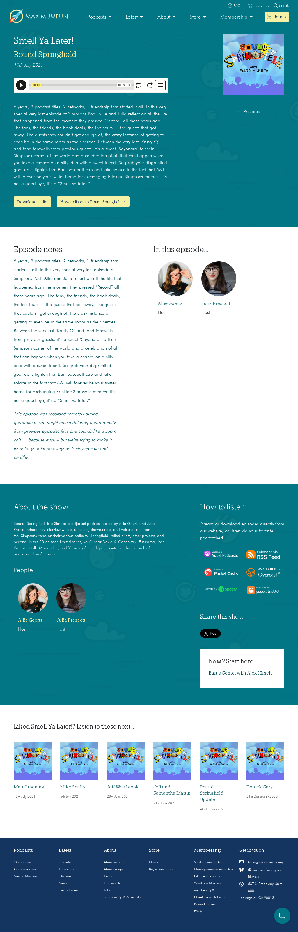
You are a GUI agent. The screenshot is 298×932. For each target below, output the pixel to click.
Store (195, 17)
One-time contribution (210, 897)
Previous (248, 111)
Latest (132, 17)
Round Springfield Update (212, 793)
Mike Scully (72, 787)
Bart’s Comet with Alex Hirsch (240, 673)
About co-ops (114, 869)
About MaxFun (114, 862)
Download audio (32, 201)
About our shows (26, 869)
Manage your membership (213, 869)
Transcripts (67, 869)
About (163, 17)
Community (112, 883)
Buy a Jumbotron (161, 869)
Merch (153, 862)
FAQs (198, 911)
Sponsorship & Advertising (123, 897)
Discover (65, 876)
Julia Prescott (215, 303)
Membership (233, 17)
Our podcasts (24, 862)
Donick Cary (259, 787)
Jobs (107, 890)
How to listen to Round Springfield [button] (91, 201)
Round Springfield (45, 54)
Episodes (65, 862)
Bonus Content (205, 904)
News (63, 883)
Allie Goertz (170, 303)
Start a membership (208, 862)
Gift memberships (207, 876)
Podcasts (96, 17)
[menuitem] (99, 17)
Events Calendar (71, 890)
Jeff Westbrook (123, 787)
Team (108, 876)
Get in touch (251, 850)
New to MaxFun (25, 876)
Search (281, 5)
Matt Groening (29, 787)
